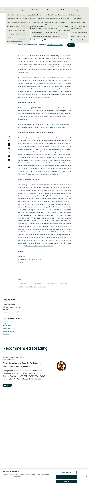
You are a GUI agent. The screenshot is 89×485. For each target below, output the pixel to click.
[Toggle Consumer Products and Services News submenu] (17, 10)
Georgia (21, 286)
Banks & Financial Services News (36, 10)
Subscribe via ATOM (9, 331)
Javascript (6, 334)
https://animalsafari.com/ (11, 312)
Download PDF (7, 326)
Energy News (23, 10)
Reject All (66, 477)
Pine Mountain (63, 283)
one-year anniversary (31, 286)
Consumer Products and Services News (10, 10)
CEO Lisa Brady (38, 283)
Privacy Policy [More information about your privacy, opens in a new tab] (17, 476)
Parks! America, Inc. (55, 45)
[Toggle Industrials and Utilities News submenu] (69, 10)
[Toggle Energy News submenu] (29, 10)
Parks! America (23, 283)
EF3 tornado (42, 286)
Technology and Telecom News (75, 10)
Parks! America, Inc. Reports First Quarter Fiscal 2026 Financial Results (22, 365)
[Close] (86, 477)
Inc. (30, 283)
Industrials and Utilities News (62, 10)
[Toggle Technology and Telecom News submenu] (82, 10)
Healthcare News (49, 10)
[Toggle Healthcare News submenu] (55, 10)
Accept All (66, 482)
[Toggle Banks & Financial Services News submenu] (42, 10)
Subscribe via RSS (8, 328)
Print (4, 323)
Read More (7, 385)
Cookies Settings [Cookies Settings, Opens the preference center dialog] (66, 473)
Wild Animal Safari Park (50, 283)
